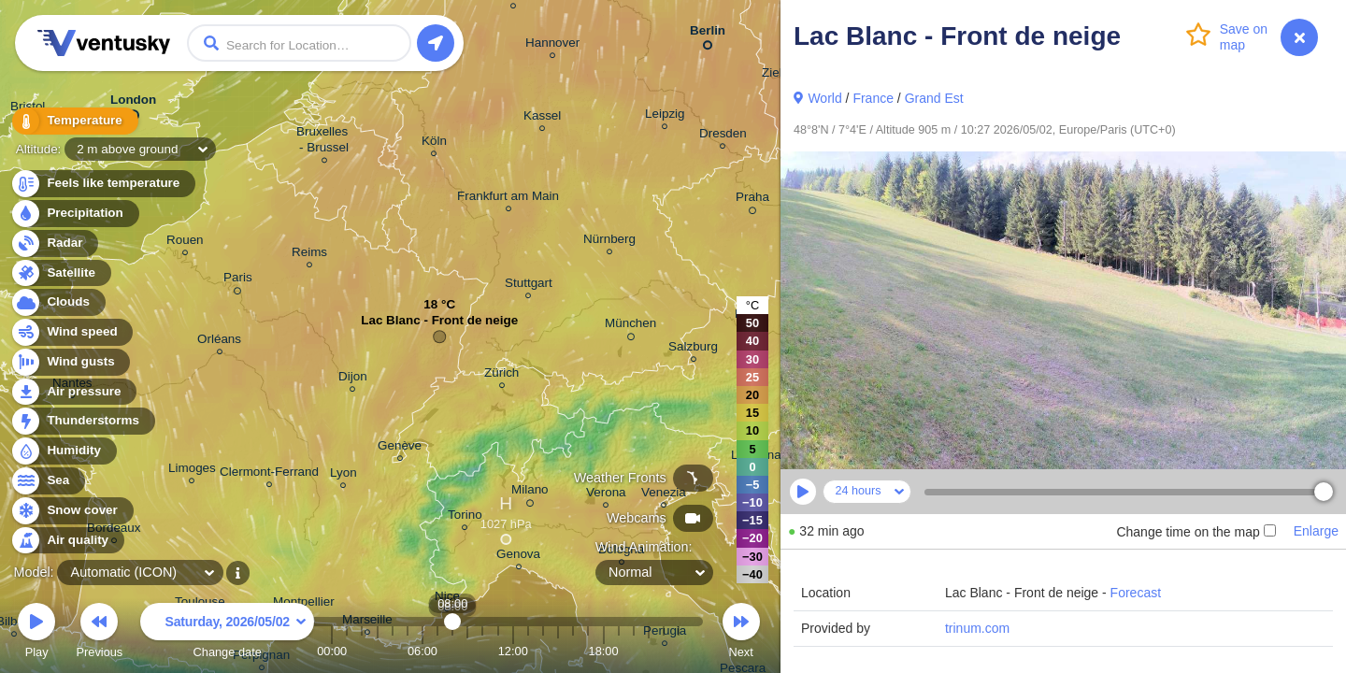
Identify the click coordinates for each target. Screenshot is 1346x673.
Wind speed (71, 332)
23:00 (679, 651)
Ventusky (101, 43)
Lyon (343, 475)
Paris (237, 280)
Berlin (707, 34)
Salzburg (693, 349)
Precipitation (74, 213)
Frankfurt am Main (508, 198)
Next (741, 633)
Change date (227, 633)
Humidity (63, 451)
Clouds (57, 302)
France (873, 98)
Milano (530, 492)
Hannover (552, 45)
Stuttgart (528, 285)
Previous (99, 633)
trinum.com (977, 628)
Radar (54, 243)
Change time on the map (1195, 531)
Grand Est (934, 98)
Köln (434, 143)
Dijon (352, 379)
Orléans (219, 341)
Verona (606, 495)
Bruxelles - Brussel (323, 142)
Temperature (73, 121)
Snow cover (71, 510)
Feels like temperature (102, 183)
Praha (752, 200)
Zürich (501, 375)
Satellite (60, 273)
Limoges (192, 470)
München (630, 326)
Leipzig (665, 116)
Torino (465, 517)
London (133, 104)
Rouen (185, 242)
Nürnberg (609, 241)
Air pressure (73, 392)
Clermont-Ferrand (269, 474)
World (824, 98)
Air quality (66, 540)
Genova (518, 556)
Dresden (723, 136)
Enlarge (1316, 530)
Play (36, 633)
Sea (47, 480)
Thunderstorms (82, 421)
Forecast (1135, 592)
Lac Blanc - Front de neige (439, 324)
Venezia (663, 495)
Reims (309, 255)
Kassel (542, 118)
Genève (400, 448)
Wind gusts (70, 362)
